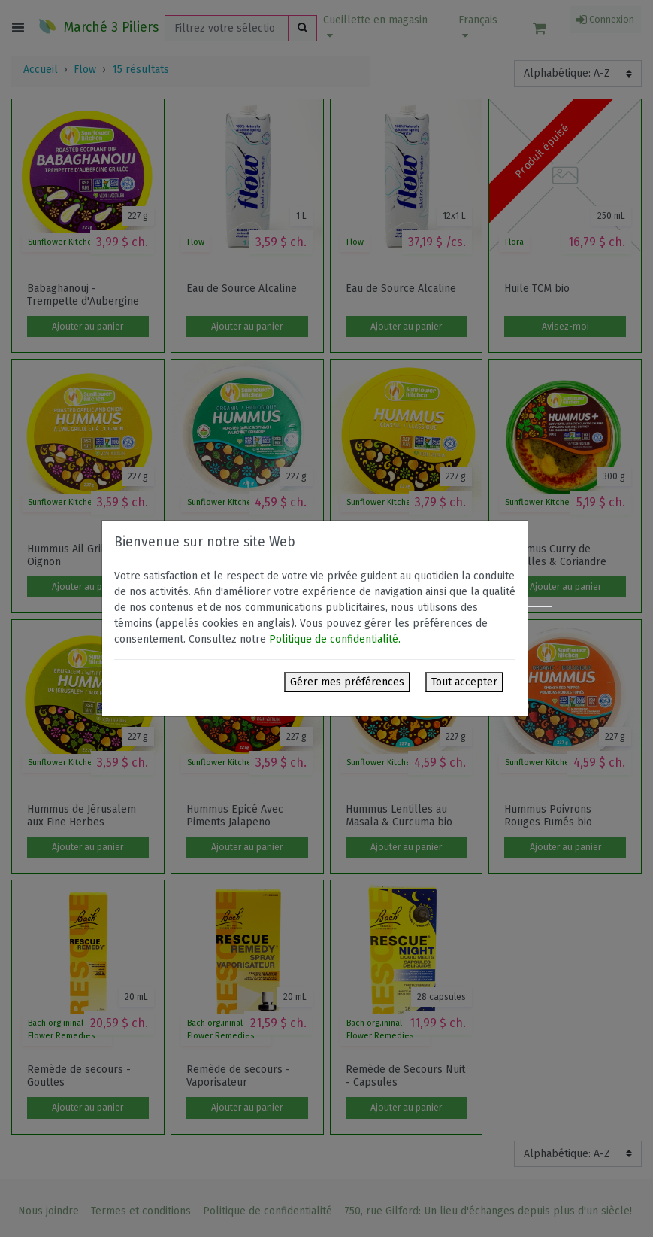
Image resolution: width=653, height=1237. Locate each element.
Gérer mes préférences (347, 682)
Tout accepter (464, 682)
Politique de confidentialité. (335, 639)
